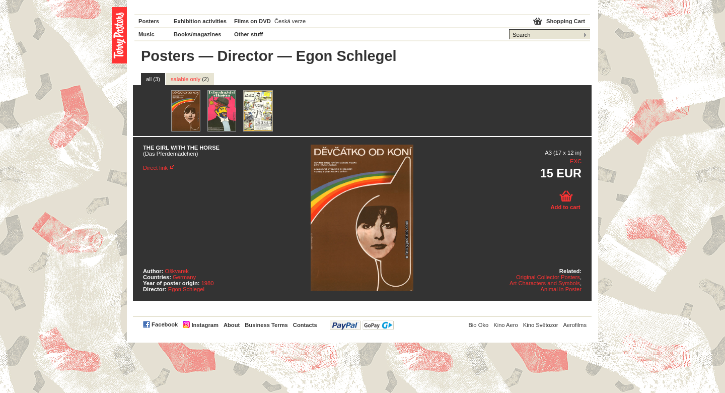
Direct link (155, 168)
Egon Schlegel (186, 289)
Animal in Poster (561, 289)
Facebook (165, 324)
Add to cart (565, 207)
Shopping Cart (565, 21)
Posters (148, 21)
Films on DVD (252, 21)
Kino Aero (505, 325)
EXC (576, 161)
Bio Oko (478, 325)
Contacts (305, 325)
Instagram (204, 325)
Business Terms (266, 325)
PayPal (362, 325)
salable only (190, 79)
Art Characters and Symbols (545, 283)
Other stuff (248, 34)
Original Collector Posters (548, 277)
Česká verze (290, 21)
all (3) (153, 79)
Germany (184, 277)
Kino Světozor (540, 325)
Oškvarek (177, 271)
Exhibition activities (200, 21)
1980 (207, 283)
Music (146, 34)
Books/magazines (198, 34)
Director (245, 56)
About (232, 325)
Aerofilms (575, 325)
